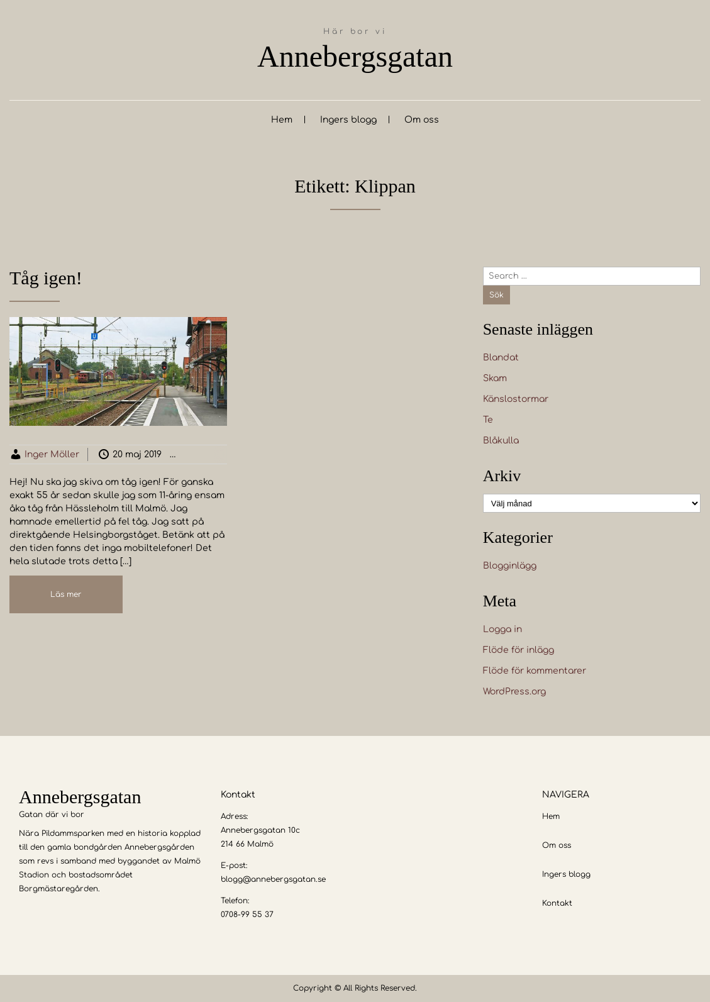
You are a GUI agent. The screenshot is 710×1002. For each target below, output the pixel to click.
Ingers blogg (348, 120)
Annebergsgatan (355, 56)
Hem (281, 120)
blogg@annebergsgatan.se (273, 879)
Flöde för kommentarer (534, 671)
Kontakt (557, 903)
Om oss (421, 120)
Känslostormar (515, 399)
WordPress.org (514, 691)
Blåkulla (501, 440)
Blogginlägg (221, 454)
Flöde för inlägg (518, 650)
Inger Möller (52, 454)
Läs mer (66, 594)
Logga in (502, 629)
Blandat (501, 357)
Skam (495, 378)
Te (488, 420)
